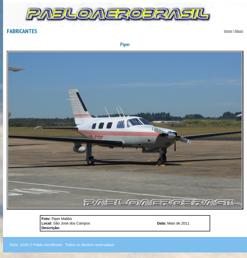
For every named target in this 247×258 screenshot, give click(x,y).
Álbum (239, 31)
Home (228, 31)
